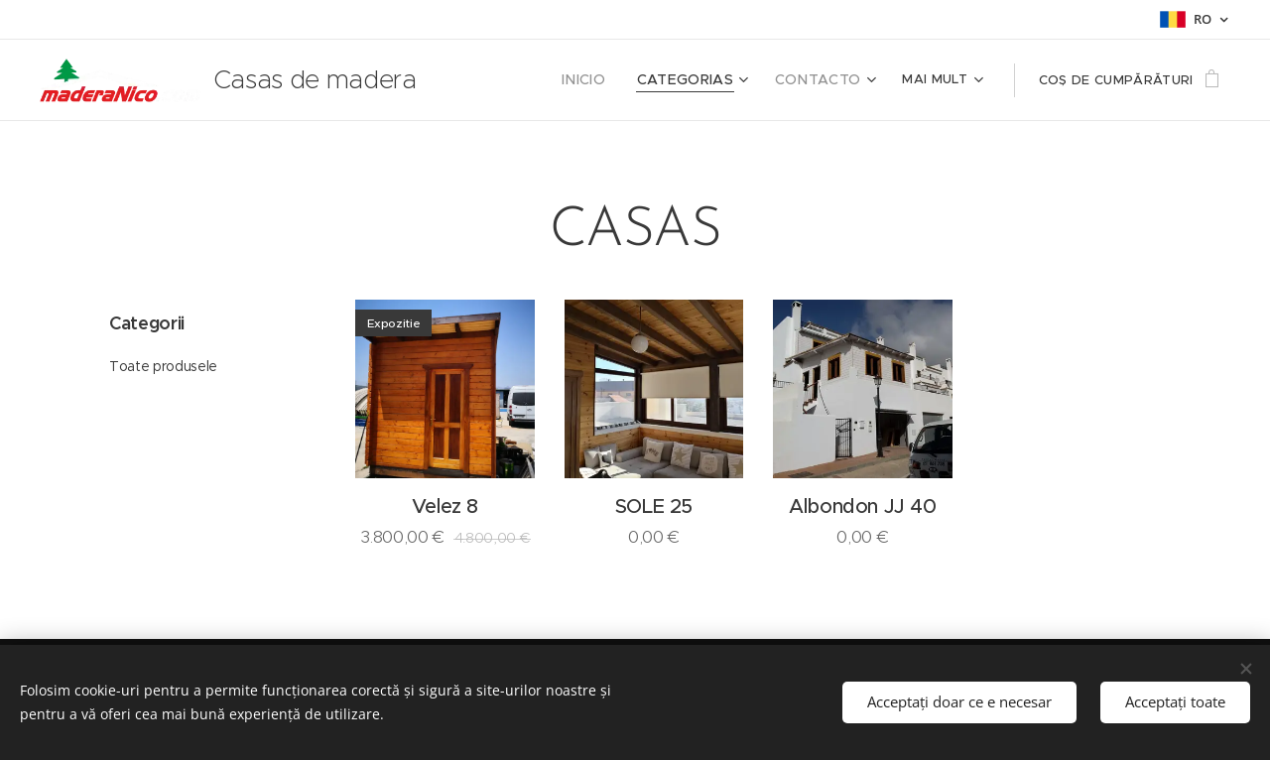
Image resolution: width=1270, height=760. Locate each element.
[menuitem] (634, 80)
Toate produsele (163, 366)
